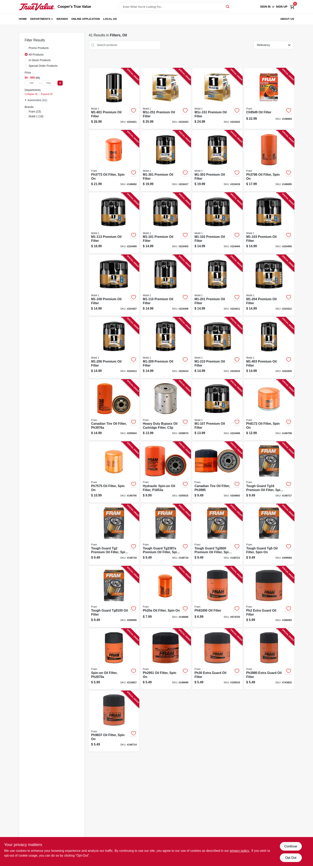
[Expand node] (26, 100)
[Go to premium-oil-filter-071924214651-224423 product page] (166, 98)
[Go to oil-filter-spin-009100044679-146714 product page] (114, 721)
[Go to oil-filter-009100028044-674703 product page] (217, 596)
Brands (62, 18)
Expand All (46, 94)
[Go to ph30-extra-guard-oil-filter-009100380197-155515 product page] (217, 659)
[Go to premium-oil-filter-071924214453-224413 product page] (114, 347)
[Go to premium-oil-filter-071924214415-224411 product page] (217, 285)
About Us (287, 18)
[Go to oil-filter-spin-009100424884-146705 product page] (114, 472)
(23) (35, 111)
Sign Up (281, 6)
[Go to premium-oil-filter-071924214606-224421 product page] (114, 98)
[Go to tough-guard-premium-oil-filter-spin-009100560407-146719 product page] (166, 534)
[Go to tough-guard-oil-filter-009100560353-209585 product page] (114, 596)
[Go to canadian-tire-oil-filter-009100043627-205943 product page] (114, 410)
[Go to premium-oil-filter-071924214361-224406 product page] (217, 410)
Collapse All (31, 94)
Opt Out (290, 857)
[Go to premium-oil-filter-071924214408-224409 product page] (114, 223)
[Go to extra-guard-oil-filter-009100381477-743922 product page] (269, 659)
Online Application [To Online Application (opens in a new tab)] (85, 18)
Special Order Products (43, 66)
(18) (36, 116)
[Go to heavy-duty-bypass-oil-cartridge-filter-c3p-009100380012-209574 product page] (166, 410)
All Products (36, 55)
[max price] (48, 83)
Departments (40, 18)
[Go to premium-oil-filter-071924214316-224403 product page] (166, 223)
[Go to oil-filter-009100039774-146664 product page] (269, 98)
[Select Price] (60, 83)
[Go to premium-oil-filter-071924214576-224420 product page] (269, 347)
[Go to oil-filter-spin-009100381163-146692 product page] (114, 160)
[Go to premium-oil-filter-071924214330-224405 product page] (269, 223)
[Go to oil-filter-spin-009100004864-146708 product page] (269, 410)
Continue (290, 846)
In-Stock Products (40, 60)
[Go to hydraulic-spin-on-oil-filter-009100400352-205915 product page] (166, 472)
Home (23, 18)
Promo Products (39, 48)
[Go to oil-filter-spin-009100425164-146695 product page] (269, 160)
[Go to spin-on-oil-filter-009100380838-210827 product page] (114, 659)
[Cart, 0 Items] (292, 7)
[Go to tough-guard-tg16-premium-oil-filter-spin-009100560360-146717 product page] (269, 472)
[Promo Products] (26, 47)
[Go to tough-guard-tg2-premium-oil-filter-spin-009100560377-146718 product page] (114, 534)
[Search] (228, 6)
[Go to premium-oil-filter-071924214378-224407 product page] (114, 285)
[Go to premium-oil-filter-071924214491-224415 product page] (217, 347)
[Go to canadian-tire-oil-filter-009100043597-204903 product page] (217, 472)
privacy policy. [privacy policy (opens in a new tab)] (240, 850)
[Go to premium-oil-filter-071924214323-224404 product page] (217, 223)
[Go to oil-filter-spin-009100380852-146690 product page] (166, 659)
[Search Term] (176, 7)
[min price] (32, 83)
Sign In (265, 6)
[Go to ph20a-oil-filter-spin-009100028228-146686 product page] (166, 596)
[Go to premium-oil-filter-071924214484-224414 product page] (166, 347)
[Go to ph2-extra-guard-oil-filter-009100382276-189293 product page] (269, 596)
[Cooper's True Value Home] (37, 6)
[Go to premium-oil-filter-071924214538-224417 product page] (166, 160)
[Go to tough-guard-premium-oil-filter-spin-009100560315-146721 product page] (217, 534)
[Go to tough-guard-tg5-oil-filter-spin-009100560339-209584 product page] (269, 534)
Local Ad (110, 18)
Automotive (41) (37, 100)
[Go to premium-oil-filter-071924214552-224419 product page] (217, 160)
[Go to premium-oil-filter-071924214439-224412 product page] (269, 285)
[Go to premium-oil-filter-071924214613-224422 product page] (217, 98)
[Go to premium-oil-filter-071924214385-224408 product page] (166, 285)
